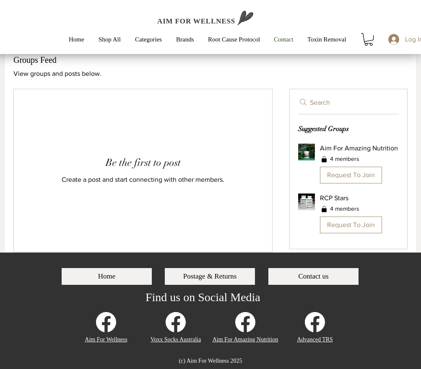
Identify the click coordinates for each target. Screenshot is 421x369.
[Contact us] (313, 276)
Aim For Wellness (106, 339)
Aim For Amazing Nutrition (245, 339)
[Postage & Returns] (210, 276)
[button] (151, 39)
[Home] (107, 276)
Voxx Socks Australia (176, 339)
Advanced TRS (315, 339)
